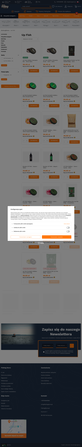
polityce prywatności (25, 215)
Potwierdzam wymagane (25, 237)
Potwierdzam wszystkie (57, 237)
